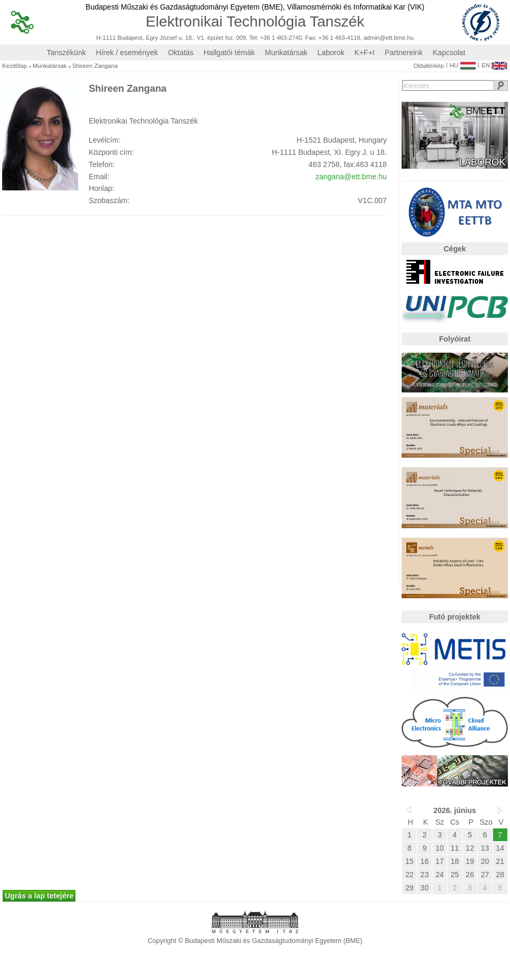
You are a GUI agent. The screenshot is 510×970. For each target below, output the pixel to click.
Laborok (331, 52)
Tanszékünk (66, 52)
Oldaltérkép (428, 66)
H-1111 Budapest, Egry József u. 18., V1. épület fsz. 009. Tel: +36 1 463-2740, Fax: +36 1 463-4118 (228, 38)
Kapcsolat (449, 52)
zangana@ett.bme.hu (351, 176)
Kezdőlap (14, 66)
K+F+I (364, 52)
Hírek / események (127, 52)
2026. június (455, 810)
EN (494, 63)
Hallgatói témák (229, 52)
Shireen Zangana (95, 66)
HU (462, 63)
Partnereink (404, 52)
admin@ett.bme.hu (388, 38)
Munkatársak (286, 52)
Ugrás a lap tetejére (39, 896)
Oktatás (180, 52)
